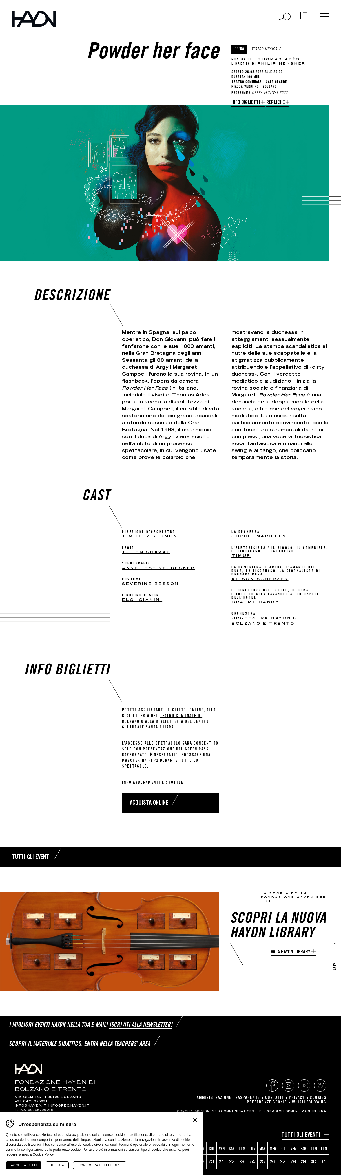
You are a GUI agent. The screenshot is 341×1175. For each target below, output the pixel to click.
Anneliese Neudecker (158, 568)
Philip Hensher (282, 63)
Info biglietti (245, 102)
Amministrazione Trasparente (228, 1098)
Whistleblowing (309, 1102)
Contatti (274, 1098)
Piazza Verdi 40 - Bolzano (254, 87)
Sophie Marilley (259, 536)
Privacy (297, 1098)
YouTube (304, 1085)
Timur (241, 556)
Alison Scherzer (260, 579)
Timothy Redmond (152, 536)
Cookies (318, 1098)
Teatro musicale (266, 50)
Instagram (288, 1085)
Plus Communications (232, 1111)
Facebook (272, 1085)
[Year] (51, 1136)
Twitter (320, 1085)
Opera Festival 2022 (270, 93)
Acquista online (149, 803)
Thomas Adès (279, 59)
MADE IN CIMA (314, 1111)
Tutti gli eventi (301, 1135)
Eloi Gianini (142, 600)
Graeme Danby (255, 602)
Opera (239, 49)
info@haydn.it (31, 1106)
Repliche (275, 102)
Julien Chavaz (146, 552)
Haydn (34, 19)
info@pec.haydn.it (69, 1106)
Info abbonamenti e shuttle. (153, 783)
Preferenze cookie (267, 1102)
